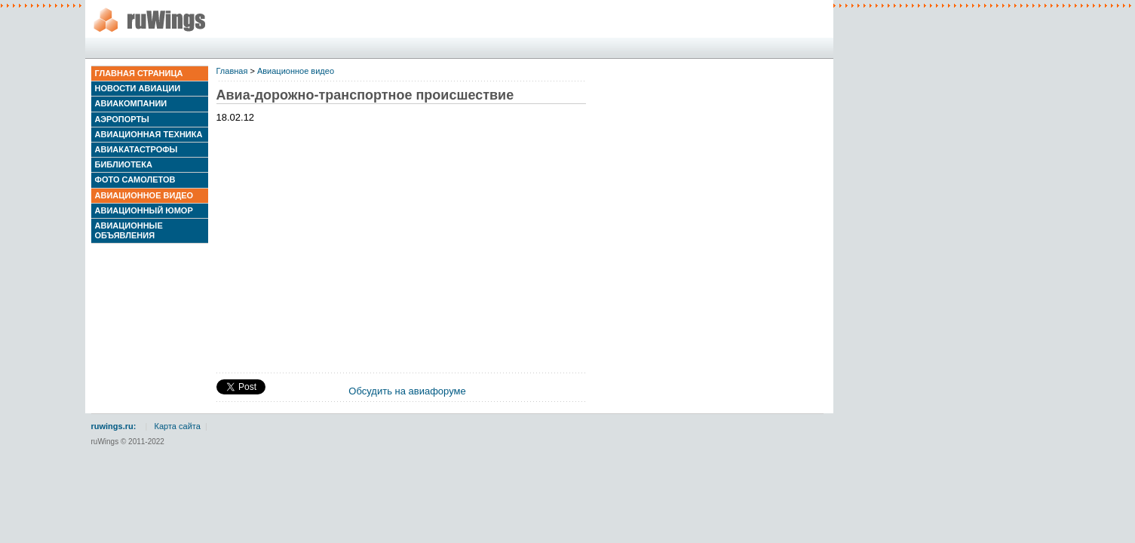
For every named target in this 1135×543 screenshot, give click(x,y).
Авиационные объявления (129, 230)
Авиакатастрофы (136, 149)
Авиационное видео (144, 195)
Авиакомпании (131, 103)
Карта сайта (178, 426)
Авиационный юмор (144, 210)
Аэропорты (122, 119)
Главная (232, 70)
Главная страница (139, 73)
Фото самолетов (135, 179)
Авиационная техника (149, 134)
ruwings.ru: (114, 426)
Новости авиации (138, 88)
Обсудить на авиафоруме (406, 391)
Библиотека (123, 164)
